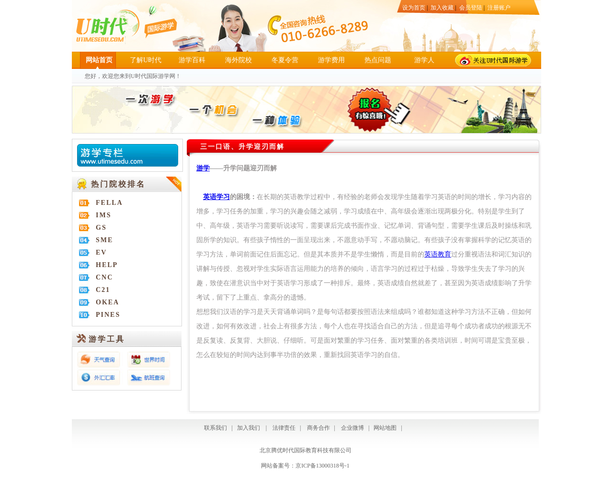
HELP (107, 264)
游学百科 (192, 60)
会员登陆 (470, 7)
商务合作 (317, 427)
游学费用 (331, 60)
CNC (104, 277)
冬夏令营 (285, 60)
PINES (108, 314)
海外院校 (238, 60)
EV (101, 252)
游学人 (424, 60)
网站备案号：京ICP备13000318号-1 (305, 465)
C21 (103, 289)
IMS (103, 215)
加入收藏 (442, 7)
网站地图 (385, 427)
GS (101, 227)
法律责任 (283, 427)
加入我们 (248, 427)
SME (104, 240)
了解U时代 (145, 60)
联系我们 (215, 427)
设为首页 (413, 7)
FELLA (109, 202)
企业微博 (352, 427)
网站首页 (99, 60)
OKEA (107, 302)
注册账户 (499, 7)
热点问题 (377, 60)
